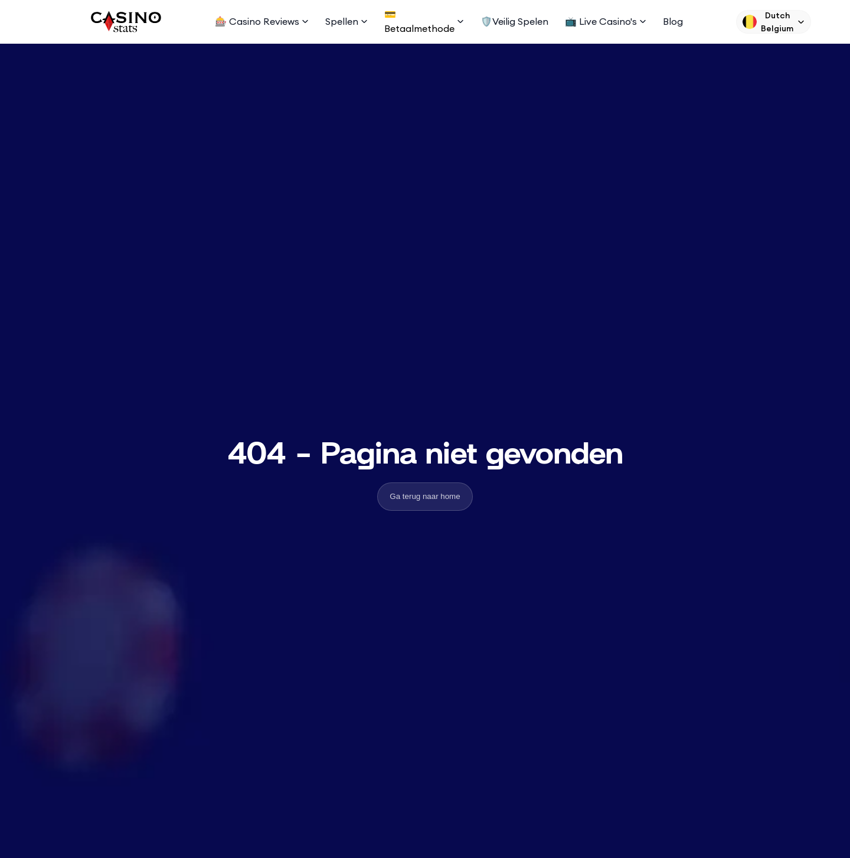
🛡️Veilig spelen (514, 21)
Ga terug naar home (425, 496)
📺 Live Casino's (605, 21)
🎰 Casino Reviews (262, 21)
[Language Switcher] (773, 22)
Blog (673, 21)
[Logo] (125, 21)
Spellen (346, 21)
